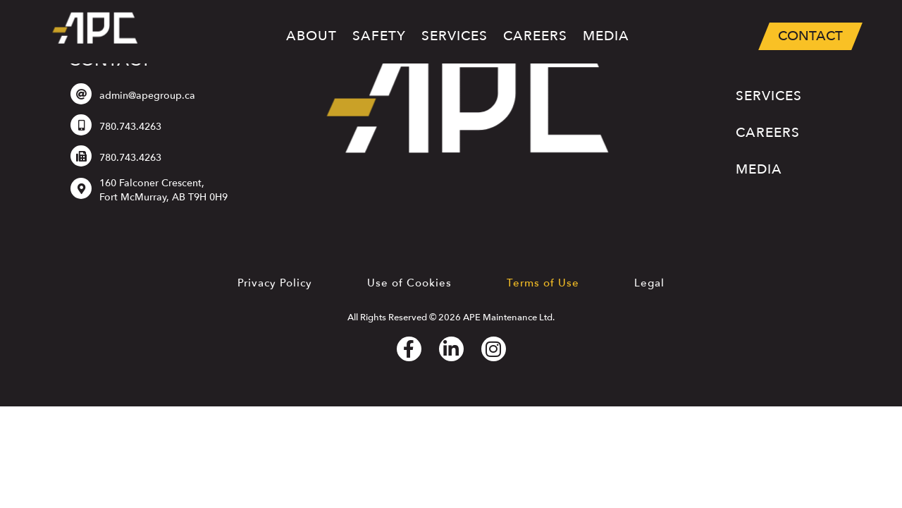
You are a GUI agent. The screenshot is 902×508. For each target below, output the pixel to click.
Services (454, 38)
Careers (535, 36)
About (311, 36)
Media (606, 36)
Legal (649, 283)
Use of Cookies (409, 283)
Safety (379, 36)
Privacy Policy (274, 283)
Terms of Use (543, 283)
